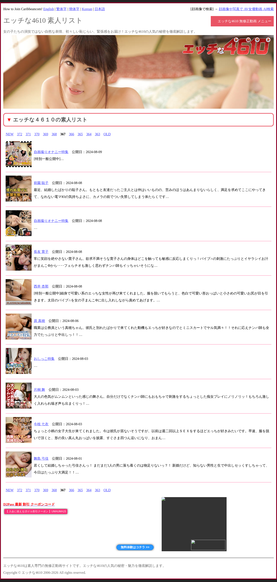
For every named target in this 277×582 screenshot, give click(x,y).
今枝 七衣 (41, 424)
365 (80, 134)
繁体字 (61, 9)
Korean (87, 9)
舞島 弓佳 (41, 458)
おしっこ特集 (44, 359)
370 (37, 134)
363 (97, 134)
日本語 (100, 9)
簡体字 (74, 9)
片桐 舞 (39, 389)
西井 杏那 (41, 286)
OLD (107, 134)
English (48, 9)
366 (71, 134)
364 (89, 134)
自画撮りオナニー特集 (51, 152)
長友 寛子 (41, 252)
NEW (9, 134)
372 (19, 134)
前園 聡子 (41, 183)
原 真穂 (39, 321)
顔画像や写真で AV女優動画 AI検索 (246, 9)
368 (54, 134)
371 (28, 134)
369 (45, 134)
